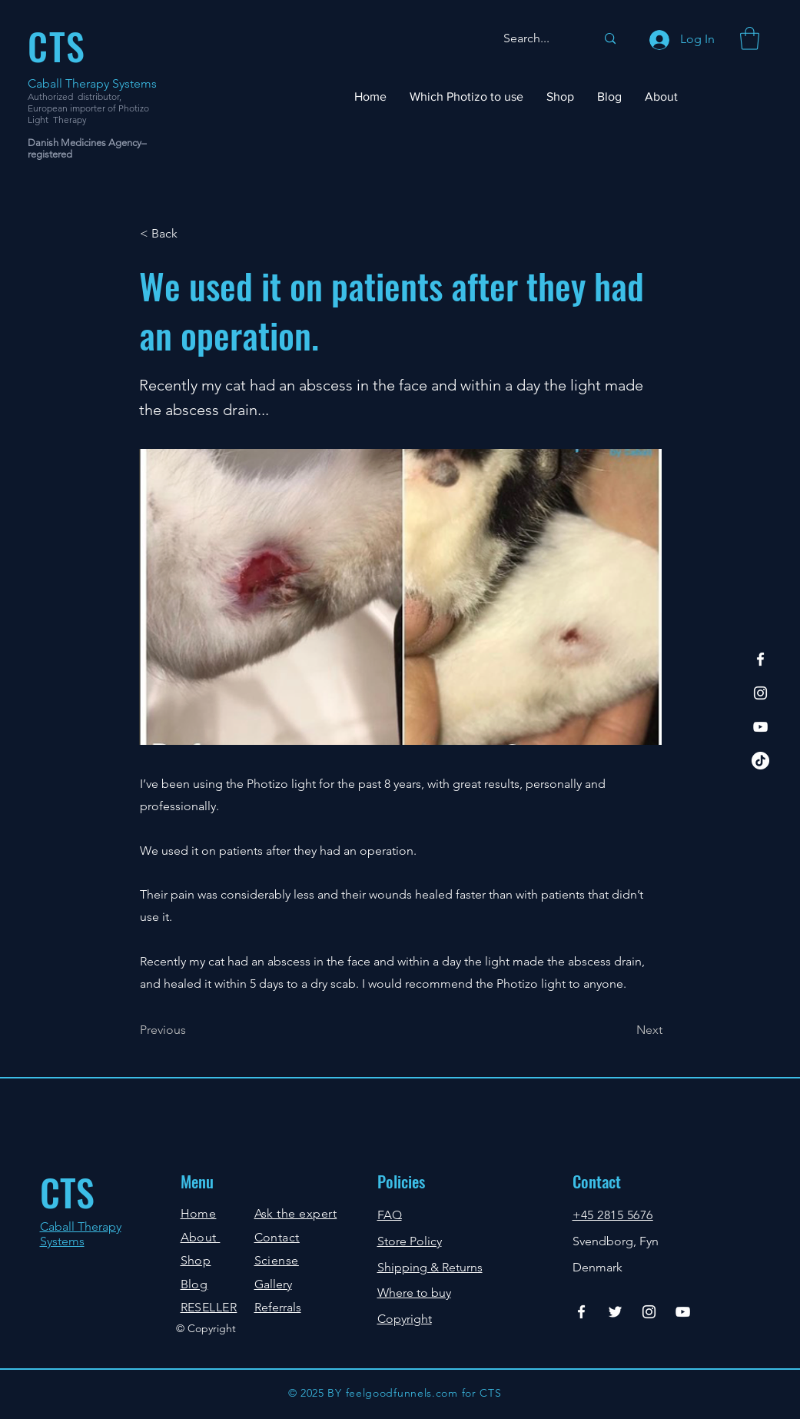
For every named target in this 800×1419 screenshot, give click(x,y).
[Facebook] (760, 659)
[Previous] (190, 1030)
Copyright (404, 1318)
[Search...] (538, 39)
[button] (749, 38)
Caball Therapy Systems (92, 83)
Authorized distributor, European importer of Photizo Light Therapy (88, 108)
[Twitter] (615, 1312)
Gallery (273, 1284)
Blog (194, 1284)
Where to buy (414, 1292)
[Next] (624, 1030)
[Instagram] (760, 693)
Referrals (277, 1307)
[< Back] (190, 234)
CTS (67, 1192)
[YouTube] (760, 727)
